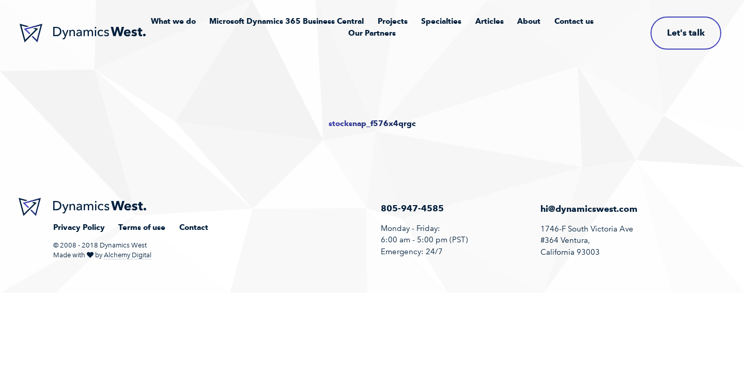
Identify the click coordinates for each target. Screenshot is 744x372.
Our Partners (372, 33)
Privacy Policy (79, 227)
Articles (489, 21)
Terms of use (141, 227)
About (528, 21)
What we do (173, 21)
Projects (393, 21)
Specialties (441, 21)
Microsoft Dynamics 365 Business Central (286, 21)
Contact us (574, 21)
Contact (193, 227)
